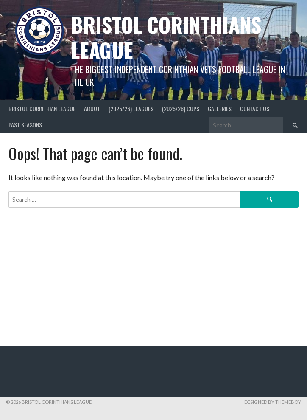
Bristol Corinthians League (166, 37)
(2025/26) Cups (180, 108)
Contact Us (254, 108)
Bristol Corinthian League (41, 108)
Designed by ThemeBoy (272, 402)
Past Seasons (25, 124)
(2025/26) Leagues (131, 108)
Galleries (220, 108)
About (92, 108)
